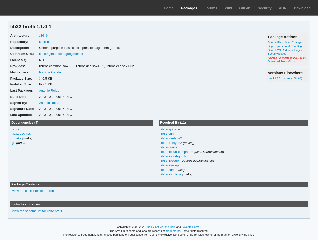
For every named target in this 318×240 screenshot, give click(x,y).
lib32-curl (167, 133)
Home (169, 8)
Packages (189, 8)
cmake (16, 138)
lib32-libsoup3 (170, 165)
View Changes (294, 42)
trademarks (173, 230)
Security (265, 8)
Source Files (275, 42)
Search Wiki (275, 50)
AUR (282, 8)
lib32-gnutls (168, 147)
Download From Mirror (281, 61)
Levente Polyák (191, 226)
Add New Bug (293, 46)
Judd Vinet (152, 226)
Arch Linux (27, 7)
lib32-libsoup (169, 160)
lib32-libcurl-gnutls (173, 156)
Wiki (228, 8)
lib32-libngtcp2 (170, 174)
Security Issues (277, 53)
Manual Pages (293, 50)
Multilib (44, 42)
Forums (210, 8)
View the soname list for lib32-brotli (37, 211)
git (13, 143)
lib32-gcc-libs (21, 133)
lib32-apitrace (170, 129)
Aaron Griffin (168, 226)
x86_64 (44, 35)
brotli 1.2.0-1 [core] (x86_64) (285, 78)
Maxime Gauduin (51, 72)
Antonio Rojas (49, 90)
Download (302, 8)
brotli (15, 129)
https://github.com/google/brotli (61, 54)
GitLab (244, 8)
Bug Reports (275, 46)
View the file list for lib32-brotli (33, 191)
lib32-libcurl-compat (174, 152)
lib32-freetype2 (171, 138)
